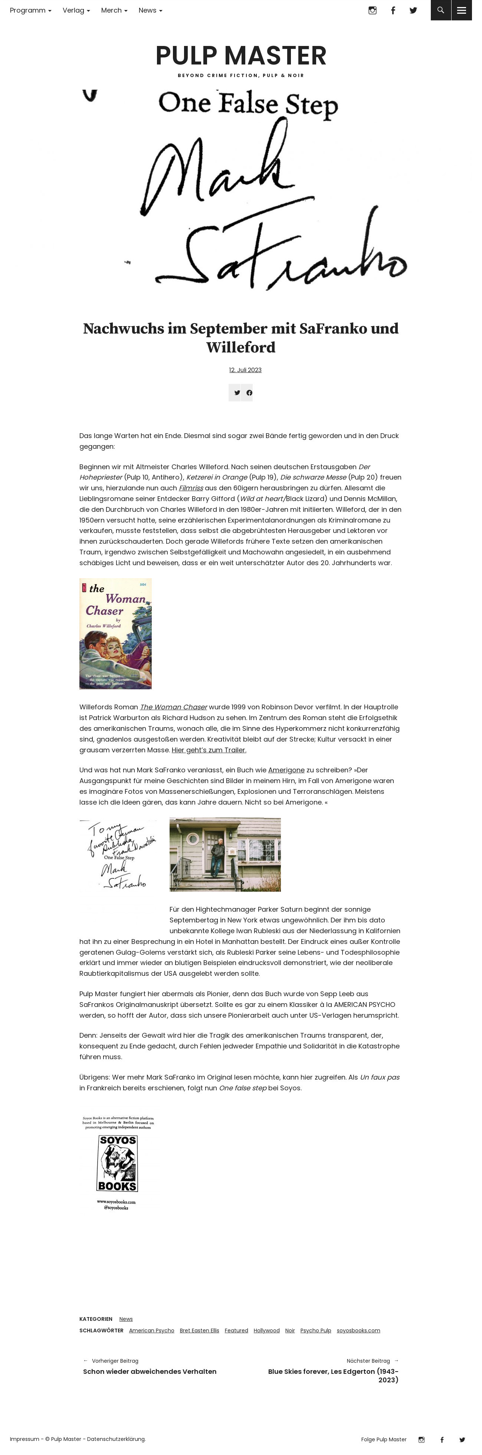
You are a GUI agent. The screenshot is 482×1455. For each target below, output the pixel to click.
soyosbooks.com (358, 1330)
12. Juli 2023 (245, 370)
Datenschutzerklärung (116, 1439)
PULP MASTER (241, 55)
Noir (290, 1330)
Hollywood (267, 1330)
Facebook (393, 10)
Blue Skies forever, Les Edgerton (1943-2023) (324, 1370)
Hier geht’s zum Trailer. (209, 750)
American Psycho (151, 1330)
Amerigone (286, 770)
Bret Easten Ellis (199, 1330)
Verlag (73, 10)
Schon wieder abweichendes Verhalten (158, 1366)
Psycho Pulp (316, 1330)
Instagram (373, 10)
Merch (111, 10)
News (148, 10)
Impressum (24, 1439)
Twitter (413, 10)
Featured (236, 1330)
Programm (28, 10)
